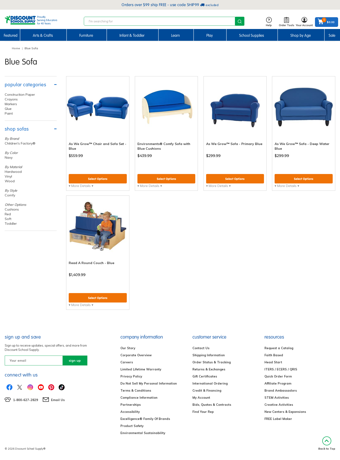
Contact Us (200, 348)
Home (16, 48)
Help (269, 22)
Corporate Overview (136, 355)
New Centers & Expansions (285, 412)
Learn (175, 35)
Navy (9, 157)
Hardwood (13, 172)
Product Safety (132, 426)
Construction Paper (20, 94)
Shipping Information (208, 355)
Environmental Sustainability (142, 433)
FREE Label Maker (278, 419)
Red (8, 214)
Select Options (97, 179)
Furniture (86, 35)
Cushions (12, 209)
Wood (10, 181)
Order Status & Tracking (211, 362)
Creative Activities (278, 404)
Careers (126, 362)
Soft (8, 219)
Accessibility (130, 412)
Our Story (127, 348)
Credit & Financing (206, 390)
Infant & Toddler (131, 35)
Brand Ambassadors (280, 390)
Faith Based (273, 355)
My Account (201, 397)
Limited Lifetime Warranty (140, 369)
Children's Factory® (20, 143)
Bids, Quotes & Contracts (211, 404)
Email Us (58, 400)
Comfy (10, 195)
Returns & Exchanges (208, 369)
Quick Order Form (278, 376)
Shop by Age (300, 35)
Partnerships (130, 404)
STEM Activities (276, 397)
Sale (332, 35)
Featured (10, 35)
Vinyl (8, 176)
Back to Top (326, 443)
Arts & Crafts (43, 35)
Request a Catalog (278, 348)
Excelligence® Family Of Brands (145, 419)
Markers (11, 104)
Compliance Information (138, 397)
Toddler (11, 223)
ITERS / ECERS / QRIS (280, 369)
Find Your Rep (203, 412)
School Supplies (251, 35)
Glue (8, 109)
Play (209, 35)
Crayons (11, 99)
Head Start (273, 362)
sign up (75, 360)
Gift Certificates (204, 376)
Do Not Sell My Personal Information (148, 383)
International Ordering (210, 383)
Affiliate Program (277, 383)
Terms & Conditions (135, 390)
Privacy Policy (131, 376)
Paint (9, 113)
